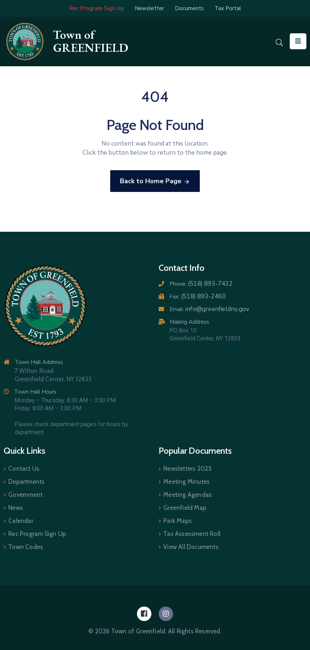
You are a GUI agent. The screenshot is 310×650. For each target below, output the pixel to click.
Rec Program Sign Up (37, 533)
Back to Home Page (155, 181)
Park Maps (177, 520)
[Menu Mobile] (298, 41)
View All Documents (191, 546)
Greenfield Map (184, 507)
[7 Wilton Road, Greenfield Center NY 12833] (221, 386)
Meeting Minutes (186, 481)
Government (25, 494)
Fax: (197, 296)
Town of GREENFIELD (90, 41)
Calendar (20, 520)
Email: (209, 309)
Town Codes (25, 546)
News (15, 507)
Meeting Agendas (187, 494)
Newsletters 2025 (187, 468)
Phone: (201, 284)
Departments (26, 481)
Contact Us (23, 468)
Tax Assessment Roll (191, 533)
